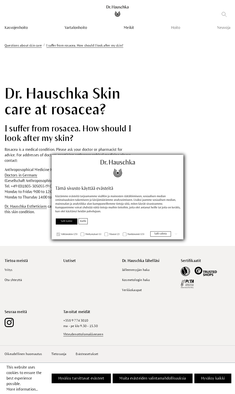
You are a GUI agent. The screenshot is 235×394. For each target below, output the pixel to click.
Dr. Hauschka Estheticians (26, 206)
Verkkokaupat (132, 290)
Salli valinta (160, 233)
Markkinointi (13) (135, 234)
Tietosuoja (59, 354)
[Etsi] (224, 15)
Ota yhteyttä (13, 280)
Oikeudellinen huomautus (23, 354)
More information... (22, 389)
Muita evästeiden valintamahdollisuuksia (152, 378)
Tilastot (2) (114, 234)
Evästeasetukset (87, 354)
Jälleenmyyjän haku (136, 270)
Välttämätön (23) (69, 234)
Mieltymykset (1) (93, 234)
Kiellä (83, 221)
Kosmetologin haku (136, 280)
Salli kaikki (66, 221)
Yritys (8, 270)
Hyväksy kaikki (213, 378)
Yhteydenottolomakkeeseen (83, 334)
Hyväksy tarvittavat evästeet (81, 378)
